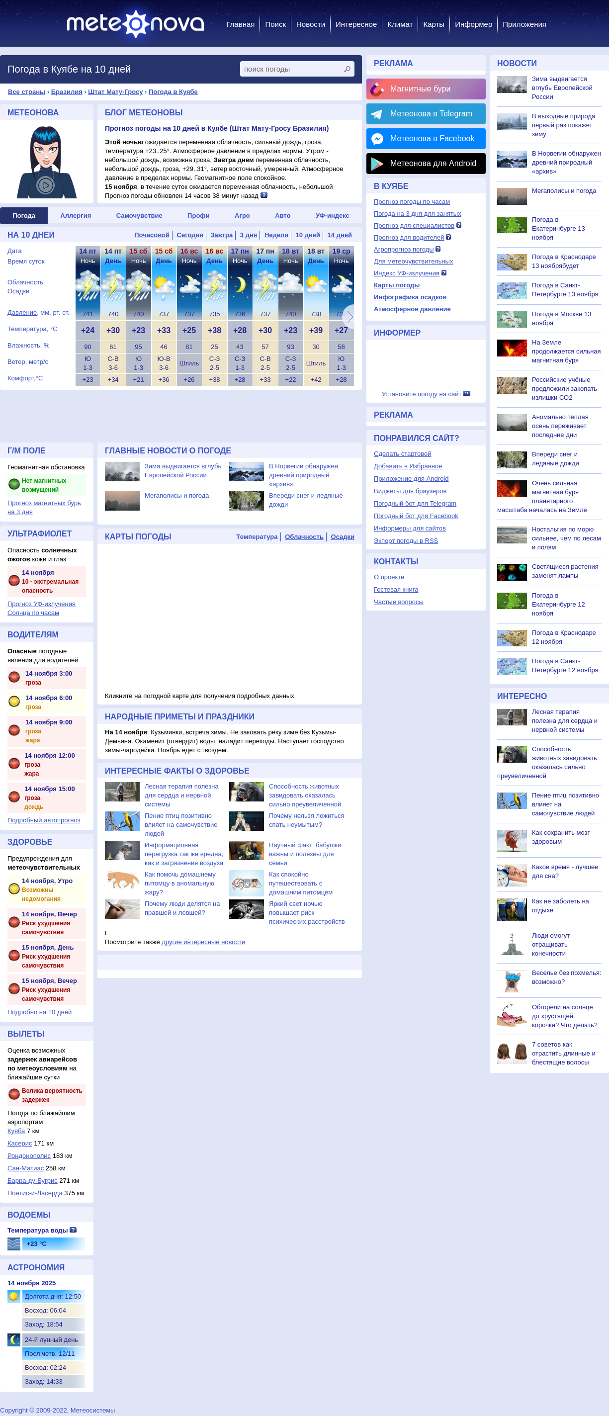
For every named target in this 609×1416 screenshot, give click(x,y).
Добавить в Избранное (408, 466)
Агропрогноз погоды (404, 249)
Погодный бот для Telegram (415, 503)
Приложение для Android (411, 478)
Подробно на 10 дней (39, 1012)
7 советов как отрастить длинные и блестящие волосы (564, 1053)
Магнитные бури (420, 89)
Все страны (26, 91)
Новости (310, 24)
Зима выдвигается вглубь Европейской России (562, 87)
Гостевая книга (396, 589)
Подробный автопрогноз (44, 820)
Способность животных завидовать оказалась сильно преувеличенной (305, 795)
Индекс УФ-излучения (406, 273)
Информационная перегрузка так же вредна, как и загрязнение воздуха (184, 854)
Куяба (16, 1131)
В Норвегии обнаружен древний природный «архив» (303, 475)
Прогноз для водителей (409, 237)
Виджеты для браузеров (410, 491)
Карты (433, 24)
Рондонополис (29, 1155)
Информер (473, 24)
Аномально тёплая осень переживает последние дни (560, 426)
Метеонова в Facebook (432, 138)
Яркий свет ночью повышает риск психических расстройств (307, 912)
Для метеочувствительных (413, 261)
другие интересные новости (203, 942)
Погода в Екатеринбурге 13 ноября (558, 228)
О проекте (389, 577)
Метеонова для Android (433, 163)
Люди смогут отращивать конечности (551, 944)
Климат (400, 24)
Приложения (524, 24)
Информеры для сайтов (410, 528)
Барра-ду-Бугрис (32, 1180)
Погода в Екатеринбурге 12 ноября (558, 604)
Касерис (19, 1143)
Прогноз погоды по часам (412, 201)
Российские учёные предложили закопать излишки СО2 (564, 388)
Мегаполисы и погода (177, 495)
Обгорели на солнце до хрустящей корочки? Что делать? (565, 1016)
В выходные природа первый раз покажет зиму (563, 125)
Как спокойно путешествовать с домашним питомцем (301, 883)
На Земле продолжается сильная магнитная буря (566, 351)
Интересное (356, 24)
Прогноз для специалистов (414, 225)
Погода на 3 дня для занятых (417, 213)
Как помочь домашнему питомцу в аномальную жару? (180, 883)
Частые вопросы (399, 602)
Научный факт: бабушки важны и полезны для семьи (305, 854)
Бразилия (67, 91)
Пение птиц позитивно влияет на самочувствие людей (181, 824)
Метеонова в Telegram (431, 113)
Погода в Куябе (173, 91)
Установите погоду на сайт (422, 394)
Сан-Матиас (25, 1168)
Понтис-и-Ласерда (35, 1193)
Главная (240, 24)
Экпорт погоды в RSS (406, 540)
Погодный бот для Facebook (416, 516)
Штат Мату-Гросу (115, 91)
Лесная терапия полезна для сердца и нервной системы (182, 795)
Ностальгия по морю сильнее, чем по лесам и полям (566, 538)
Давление (22, 312)
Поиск (275, 24)
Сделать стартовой (402, 453)
